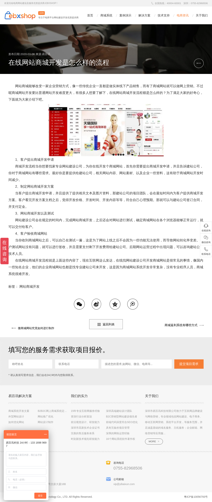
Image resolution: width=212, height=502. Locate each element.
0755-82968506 (199, 3)
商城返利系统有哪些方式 (181, 325)
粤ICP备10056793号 (196, 497)
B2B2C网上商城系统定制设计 (55, 411)
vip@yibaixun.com (124, 484)
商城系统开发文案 (18, 411)
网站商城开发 (29, 286)
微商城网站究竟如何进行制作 (34, 325)
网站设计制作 (45, 422)
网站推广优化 (45, 416)
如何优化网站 (16, 422)
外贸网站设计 (16, 416)
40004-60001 (174, 3)
